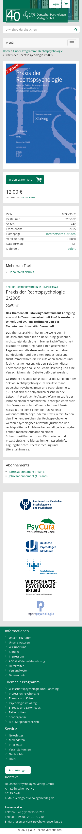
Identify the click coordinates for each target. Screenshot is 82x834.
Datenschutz (17, 675)
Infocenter (16, 745)
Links (12, 759)
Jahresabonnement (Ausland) (28, 476)
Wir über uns (17, 647)
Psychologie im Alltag (23, 703)
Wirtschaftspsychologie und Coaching (34, 689)
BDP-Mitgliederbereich (24, 722)
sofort (72, 248)
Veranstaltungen (20, 749)
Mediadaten (17, 740)
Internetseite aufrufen (61, 234)
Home (7, 51)
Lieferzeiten (17, 666)
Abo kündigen (18, 770)
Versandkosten (28, 197)
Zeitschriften (17, 712)
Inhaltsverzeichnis (22, 272)
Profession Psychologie (24, 693)
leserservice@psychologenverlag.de (38, 821)
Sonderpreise (18, 717)
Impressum (16, 656)
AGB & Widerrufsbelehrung (27, 661)
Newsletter (16, 735)
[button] (25, 179)
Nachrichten (17, 754)
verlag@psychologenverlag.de (34, 798)
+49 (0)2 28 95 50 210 (30, 812)
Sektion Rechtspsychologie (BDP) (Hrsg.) (32, 287)
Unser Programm (24, 51)
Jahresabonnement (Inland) (27, 472)
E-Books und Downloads (25, 707)
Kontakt (14, 652)
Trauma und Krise (21, 698)
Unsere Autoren (19, 642)
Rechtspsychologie (50, 51)
